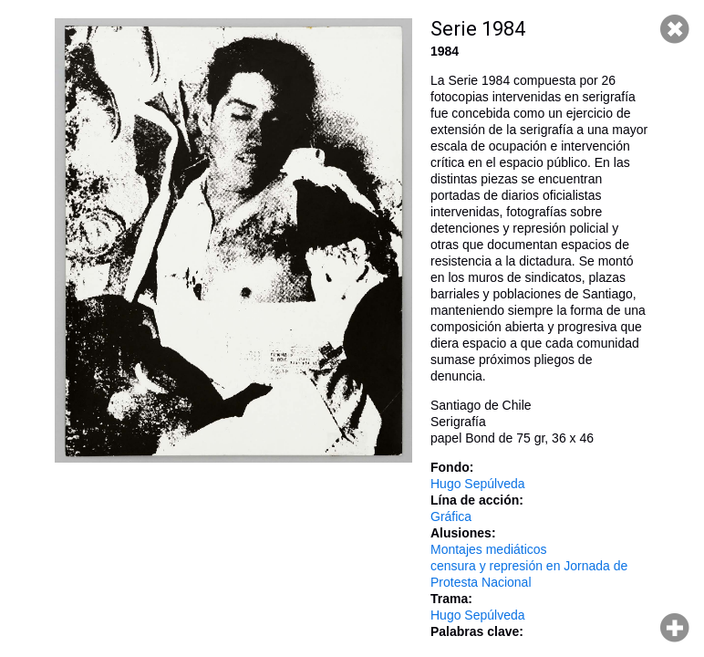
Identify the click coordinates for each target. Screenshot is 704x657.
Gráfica (450, 516)
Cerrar (675, 29)
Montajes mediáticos (488, 549)
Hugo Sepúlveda (477, 483)
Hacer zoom (675, 628)
